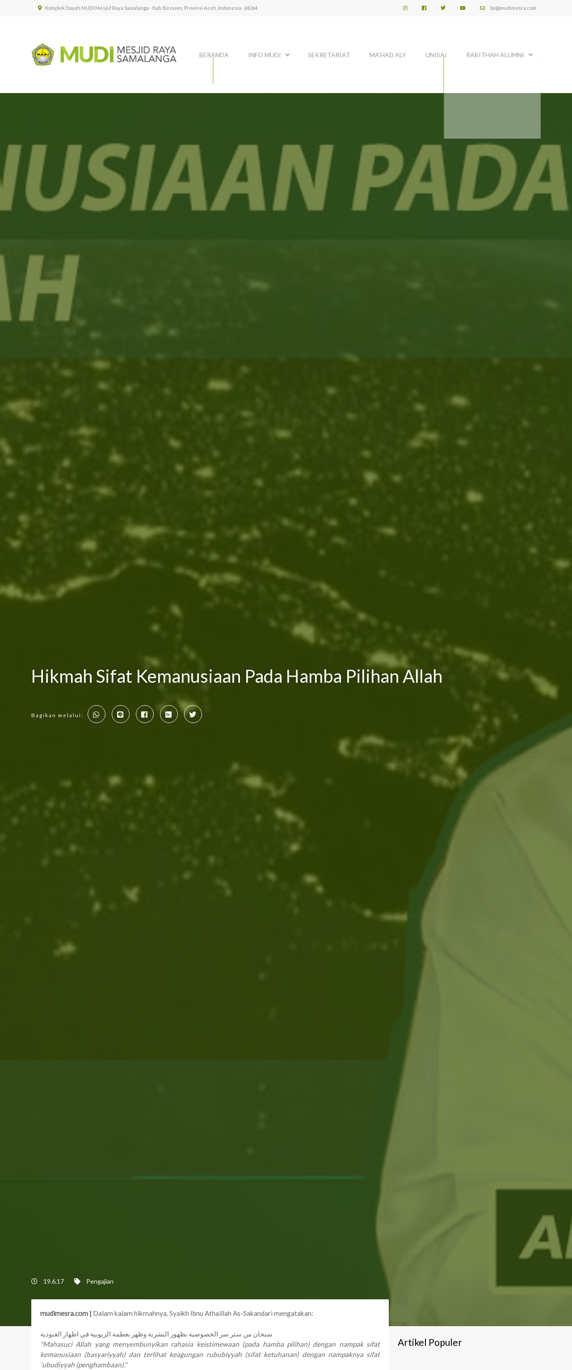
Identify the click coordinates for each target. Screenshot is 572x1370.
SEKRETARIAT (329, 52)
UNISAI (436, 52)
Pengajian (100, 1281)
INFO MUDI (264, 52)
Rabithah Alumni (495, 52)
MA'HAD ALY (388, 52)
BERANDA (214, 52)
